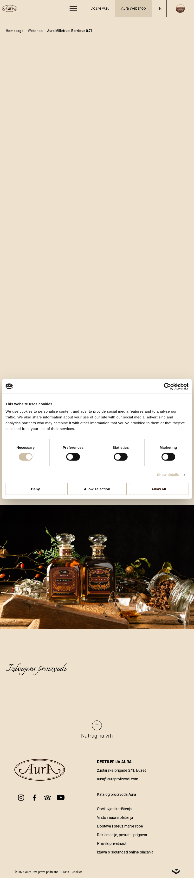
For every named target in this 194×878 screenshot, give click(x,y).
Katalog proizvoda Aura (116, 794)
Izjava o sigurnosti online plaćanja (125, 852)
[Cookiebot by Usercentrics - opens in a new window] (167, 386)
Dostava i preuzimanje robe (120, 826)
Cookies (77, 872)
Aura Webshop (133, 8)
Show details (168, 474)
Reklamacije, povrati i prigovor (122, 835)
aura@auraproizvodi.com (117, 779)
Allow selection (97, 489)
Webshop (35, 31)
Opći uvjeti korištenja (114, 809)
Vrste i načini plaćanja (115, 817)
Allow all (158, 489)
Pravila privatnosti (112, 843)
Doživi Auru (100, 8)
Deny (35, 489)
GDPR (65, 872)
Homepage (15, 31)
